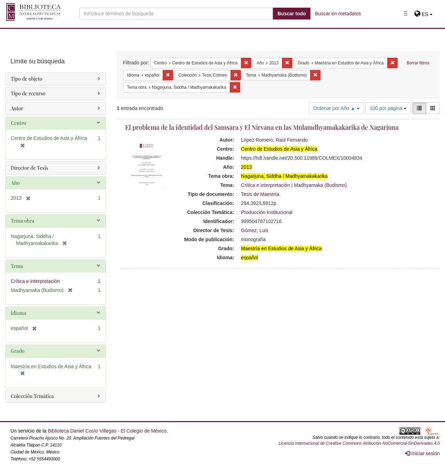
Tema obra (22, 220)
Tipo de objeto (26, 79)
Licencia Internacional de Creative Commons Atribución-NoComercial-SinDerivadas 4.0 (359, 443)
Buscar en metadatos (338, 13)
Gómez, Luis (254, 230)
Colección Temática (32, 396)
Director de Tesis (29, 168)
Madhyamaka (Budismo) (320, 185)
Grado (17, 351)
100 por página (388, 108)
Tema (17, 266)
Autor (17, 108)
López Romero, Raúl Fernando (274, 140)
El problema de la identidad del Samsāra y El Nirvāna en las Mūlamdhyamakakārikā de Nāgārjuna (262, 127)
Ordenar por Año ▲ (336, 108)
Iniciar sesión (422, 453)
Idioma (18, 313)
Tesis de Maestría (260, 194)
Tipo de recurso (28, 93)
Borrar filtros (418, 63)
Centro (18, 123)
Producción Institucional (266, 212)
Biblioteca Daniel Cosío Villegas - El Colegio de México (107, 431)
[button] (423, 14)
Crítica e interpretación (265, 185)
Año (15, 183)
